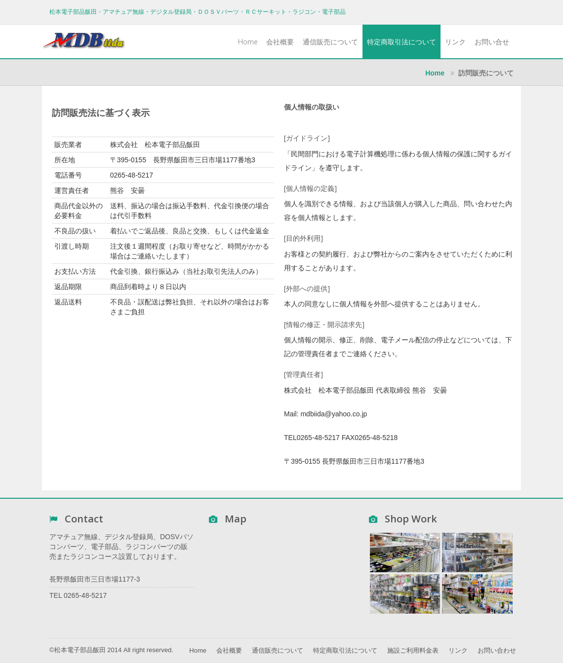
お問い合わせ (497, 650)
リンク (455, 42)
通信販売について (330, 42)
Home (247, 42)
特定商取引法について (401, 42)
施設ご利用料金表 (413, 650)
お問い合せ (492, 42)
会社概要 (280, 42)
